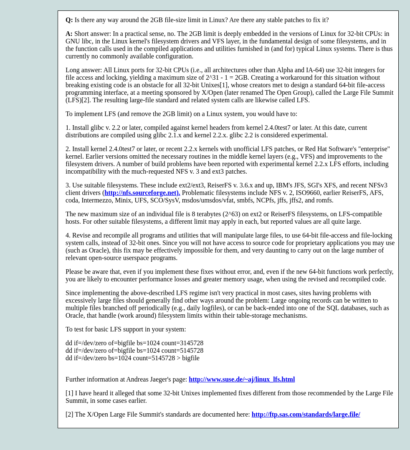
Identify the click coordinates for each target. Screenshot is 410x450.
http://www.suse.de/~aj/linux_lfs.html (242, 379)
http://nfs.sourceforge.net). (142, 192)
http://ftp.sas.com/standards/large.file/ (306, 414)
